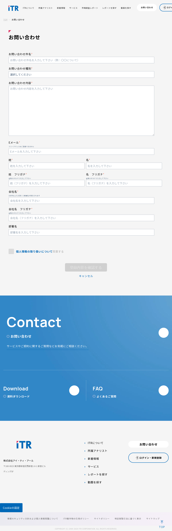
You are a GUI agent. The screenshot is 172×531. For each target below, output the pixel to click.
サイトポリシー (102, 518)
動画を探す (126, 8)
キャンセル (86, 276)
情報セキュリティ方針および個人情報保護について (32, 518)
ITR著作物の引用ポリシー (76, 518)
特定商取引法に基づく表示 (128, 518)
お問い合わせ (147, 7)
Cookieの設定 (11, 508)
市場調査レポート (90, 8)
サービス (73, 8)
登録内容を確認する (86, 267)
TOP (5, 19)
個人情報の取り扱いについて (34, 251)
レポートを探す (109, 8)
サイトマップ (153, 518)
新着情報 (61, 8)
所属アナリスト (45, 8)
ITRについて (28, 8)
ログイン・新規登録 (150, 457)
